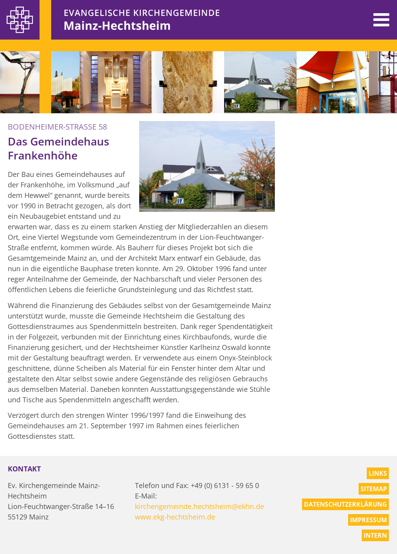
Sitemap (374, 489)
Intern (375, 535)
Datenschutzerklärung (345, 504)
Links (378, 473)
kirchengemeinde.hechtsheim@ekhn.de (199, 506)
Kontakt (24, 468)
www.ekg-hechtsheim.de (175, 516)
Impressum (368, 520)
